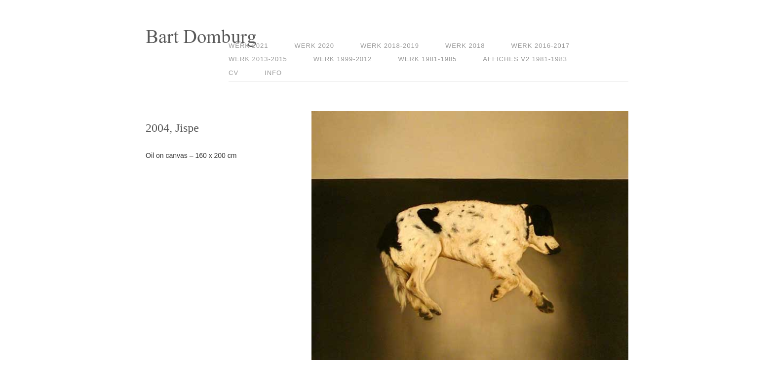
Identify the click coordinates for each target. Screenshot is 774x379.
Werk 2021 (249, 45)
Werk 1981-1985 (427, 59)
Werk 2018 (465, 45)
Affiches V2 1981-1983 (525, 59)
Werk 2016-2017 (540, 45)
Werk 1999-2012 (342, 59)
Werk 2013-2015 (258, 59)
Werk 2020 (315, 45)
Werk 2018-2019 (389, 45)
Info (273, 72)
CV (233, 72)
